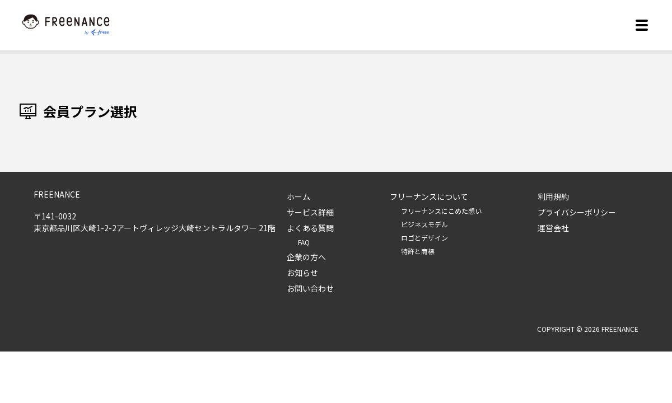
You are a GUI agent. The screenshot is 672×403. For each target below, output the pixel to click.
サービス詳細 (310, 212)
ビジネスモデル (424, 224)
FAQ (304, 242)
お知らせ (302, 272)
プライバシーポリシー (577, 212)
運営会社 (553, 227)
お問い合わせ (310, 288)
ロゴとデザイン (424, 237)
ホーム (298, 196)
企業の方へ (306, 257)
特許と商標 (418, 251)
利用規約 (553, 196)
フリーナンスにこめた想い (441, 210)
